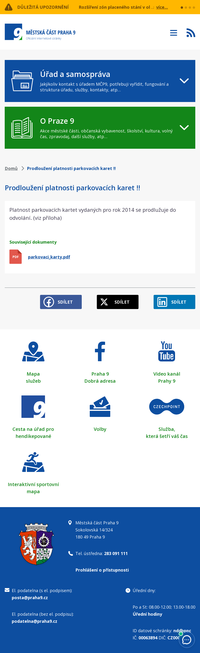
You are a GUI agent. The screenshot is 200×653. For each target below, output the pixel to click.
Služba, (167, 429)
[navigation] (100, 81)
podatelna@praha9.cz (34, 621)
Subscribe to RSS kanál (191, 32)
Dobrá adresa (100, 381)
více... (162, 7)
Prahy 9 (166, 381)
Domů (11, 168)
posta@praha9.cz (30, 597)
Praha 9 (100, 374)
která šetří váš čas (167, 436)
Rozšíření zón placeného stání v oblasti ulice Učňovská (136, 7)
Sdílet (65, 302)
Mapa (33, 374)
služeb (33, 381)
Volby (100, 429)
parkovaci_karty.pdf (49, 257)
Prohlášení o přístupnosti (102, 570)
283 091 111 (116, 553)
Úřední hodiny (147, 614)
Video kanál (166, 374)
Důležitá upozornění (43, 7)
